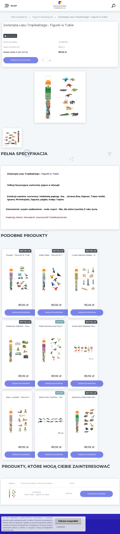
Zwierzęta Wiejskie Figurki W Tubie (89, 326)
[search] (114, 6)
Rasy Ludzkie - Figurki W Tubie (21, 397)
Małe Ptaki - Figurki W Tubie (53, 255)
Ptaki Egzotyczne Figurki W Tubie (56, 326)
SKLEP (11, 5)
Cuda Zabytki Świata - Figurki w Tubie (90, 255)
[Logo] (60, 5)
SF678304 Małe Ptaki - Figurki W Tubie (36, 493)
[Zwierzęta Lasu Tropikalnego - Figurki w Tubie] (60, 72)
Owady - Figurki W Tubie (18, 255)
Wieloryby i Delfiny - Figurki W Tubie (57, 397)
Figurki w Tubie (50, 174)
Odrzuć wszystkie (68, 521)
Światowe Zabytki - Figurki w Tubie (23, 326)
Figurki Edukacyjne (42, 17)
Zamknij (60, 527)
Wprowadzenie (19, 17)
